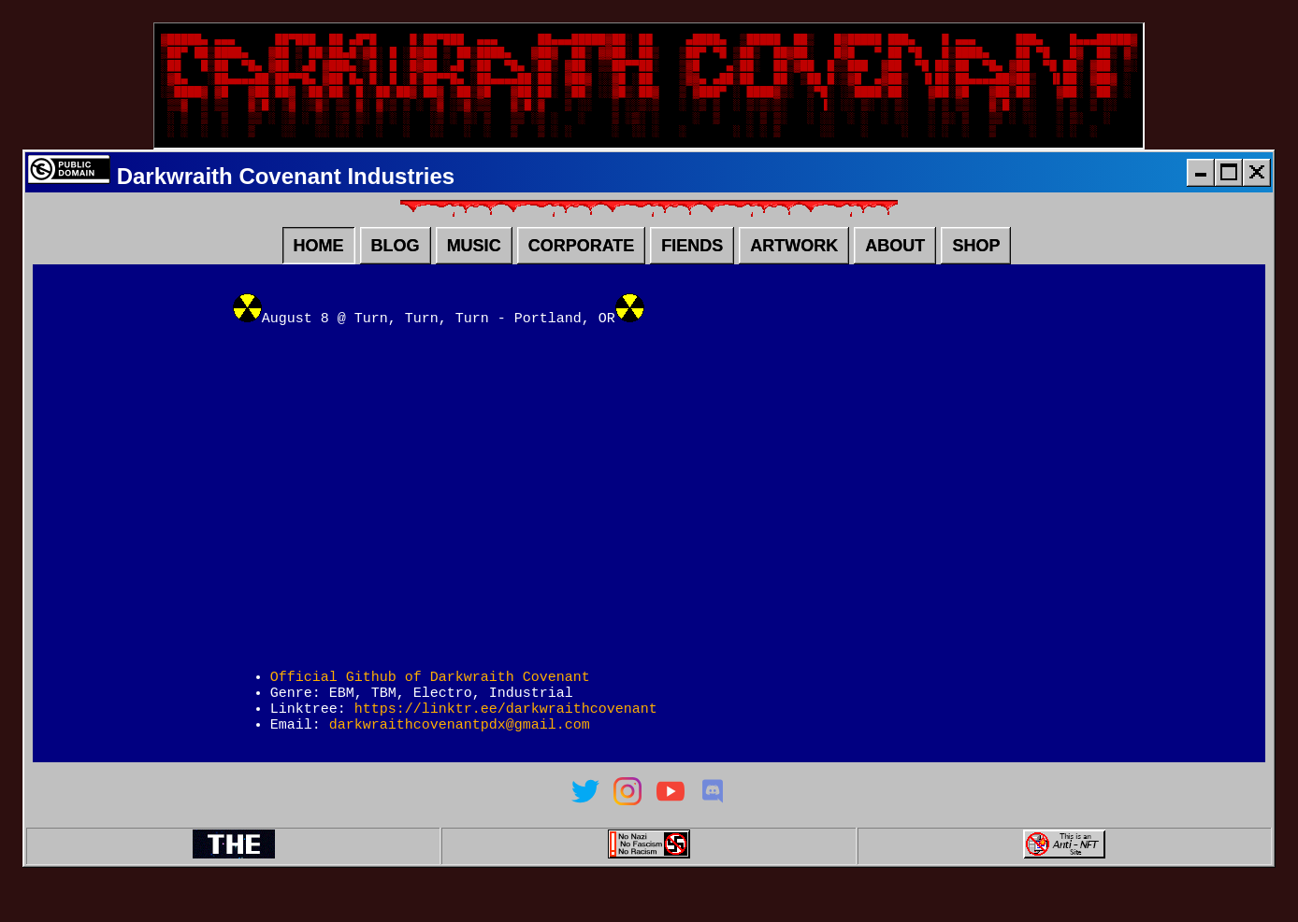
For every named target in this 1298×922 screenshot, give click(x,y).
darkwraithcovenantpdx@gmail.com (459, 756)
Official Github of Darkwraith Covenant (430, 700)
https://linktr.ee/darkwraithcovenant (505, 738)
